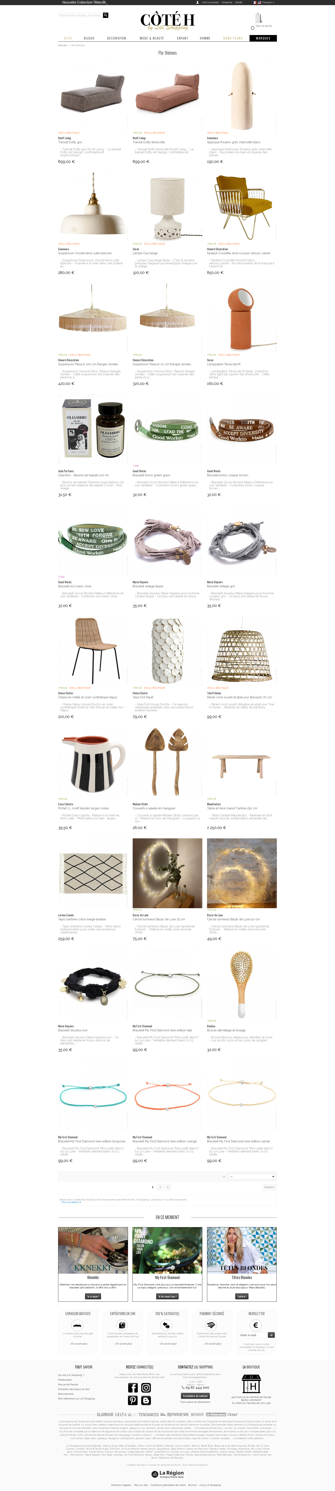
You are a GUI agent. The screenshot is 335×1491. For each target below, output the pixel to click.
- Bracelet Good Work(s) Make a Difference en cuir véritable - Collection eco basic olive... (92, 595)
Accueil (62, 45)
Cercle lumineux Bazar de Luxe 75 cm (159, 919)
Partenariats (65, 1379)
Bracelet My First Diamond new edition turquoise (91, 1141)
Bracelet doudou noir (73, 1030)
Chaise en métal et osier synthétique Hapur (87, 697)
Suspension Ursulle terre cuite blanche (85, 253)
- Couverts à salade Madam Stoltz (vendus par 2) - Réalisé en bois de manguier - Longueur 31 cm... (167, 818)
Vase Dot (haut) (143, 697)
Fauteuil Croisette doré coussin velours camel (238, 253)
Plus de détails (70, 1202)
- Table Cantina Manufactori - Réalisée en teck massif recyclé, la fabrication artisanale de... (240, 817)
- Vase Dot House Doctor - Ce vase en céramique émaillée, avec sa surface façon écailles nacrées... (164, 707)
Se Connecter (211, 2)
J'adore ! (241, 1296)
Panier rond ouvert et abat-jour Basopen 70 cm (239, 697)
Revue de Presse (68, 1384)
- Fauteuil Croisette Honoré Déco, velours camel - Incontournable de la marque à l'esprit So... (241, 263)
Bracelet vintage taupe (148, 586)
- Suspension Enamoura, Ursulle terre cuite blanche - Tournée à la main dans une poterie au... (91, 263)
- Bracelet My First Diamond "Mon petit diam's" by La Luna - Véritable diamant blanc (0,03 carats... (167, 1040)
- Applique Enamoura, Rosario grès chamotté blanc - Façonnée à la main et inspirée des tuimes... (240, 152)
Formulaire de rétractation (195, 1401)
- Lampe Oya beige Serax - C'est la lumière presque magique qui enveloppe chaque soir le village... (166, 263)
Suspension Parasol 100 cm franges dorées (88, 364)
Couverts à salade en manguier (154, 808)
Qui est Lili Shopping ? (71, 1375)
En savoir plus (79, 1343)
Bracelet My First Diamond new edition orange (165, 1141)
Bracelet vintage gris (221, 586)
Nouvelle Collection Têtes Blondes (88, 2)
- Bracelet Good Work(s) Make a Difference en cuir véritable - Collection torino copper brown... (241, 485)
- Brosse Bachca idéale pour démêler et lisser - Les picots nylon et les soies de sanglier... (241, 1039)
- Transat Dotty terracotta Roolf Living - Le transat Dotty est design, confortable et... (164, 151)
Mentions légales (121, 1485)
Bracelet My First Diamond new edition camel (238, 1141)
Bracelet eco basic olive (74, 586)
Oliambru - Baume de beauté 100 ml (83, 475)
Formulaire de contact (195, 1395)
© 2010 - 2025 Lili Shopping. (205, 1485)
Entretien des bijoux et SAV (74, 1389)
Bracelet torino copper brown (227, 475)
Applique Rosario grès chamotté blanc (233, 142)
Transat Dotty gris (70, 142)
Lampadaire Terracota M (223, 364)
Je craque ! (93, 1296)
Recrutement (66, 1393)
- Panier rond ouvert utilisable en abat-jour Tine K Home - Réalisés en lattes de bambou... (241, 706)
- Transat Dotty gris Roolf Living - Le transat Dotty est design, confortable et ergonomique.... (90, 152)
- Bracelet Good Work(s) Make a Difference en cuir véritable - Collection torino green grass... (166, 484)
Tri (224, 1176)
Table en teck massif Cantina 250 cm (232, 808)
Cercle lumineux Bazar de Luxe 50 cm (233, 919)
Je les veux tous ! (167, 1296)
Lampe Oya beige (145, 253)
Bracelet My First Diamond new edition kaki (162, 1030)
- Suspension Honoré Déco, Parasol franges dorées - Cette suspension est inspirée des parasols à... (90, 374)
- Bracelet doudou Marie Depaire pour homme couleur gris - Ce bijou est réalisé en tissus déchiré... (241, 596)
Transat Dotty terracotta (149, 142)
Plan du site (141, 1485)
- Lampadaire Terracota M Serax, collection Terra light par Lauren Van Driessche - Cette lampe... (239, 374)
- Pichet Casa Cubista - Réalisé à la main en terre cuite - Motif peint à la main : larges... (89, 817)
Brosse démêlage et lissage (226, 1030)
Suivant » (269, 1187)
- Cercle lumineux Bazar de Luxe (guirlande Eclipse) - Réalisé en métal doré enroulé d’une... (165, 929)
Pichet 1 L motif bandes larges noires (83, 808)
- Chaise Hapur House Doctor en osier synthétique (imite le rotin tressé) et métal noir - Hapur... (92, 707)
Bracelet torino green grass (151, 475)
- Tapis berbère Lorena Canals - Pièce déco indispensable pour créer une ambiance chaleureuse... (90, 929)
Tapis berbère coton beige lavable (82, 919)
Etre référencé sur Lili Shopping (76, 1398)
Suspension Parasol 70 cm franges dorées (162, 364)
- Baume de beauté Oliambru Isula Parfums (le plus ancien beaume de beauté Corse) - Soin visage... (92, 485)
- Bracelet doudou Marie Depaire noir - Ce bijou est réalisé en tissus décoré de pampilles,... (89, 1040)
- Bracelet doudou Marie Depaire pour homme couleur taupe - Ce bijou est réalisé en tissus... (167, 595)
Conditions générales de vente (168, 1485)
